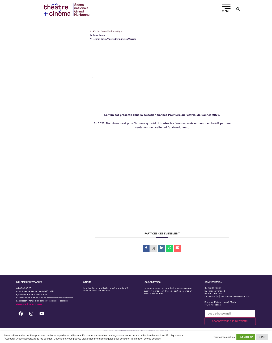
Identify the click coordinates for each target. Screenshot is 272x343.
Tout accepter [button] (246, 337)
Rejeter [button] (262, 337)
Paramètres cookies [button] (223, 337)
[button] (226, 9)
